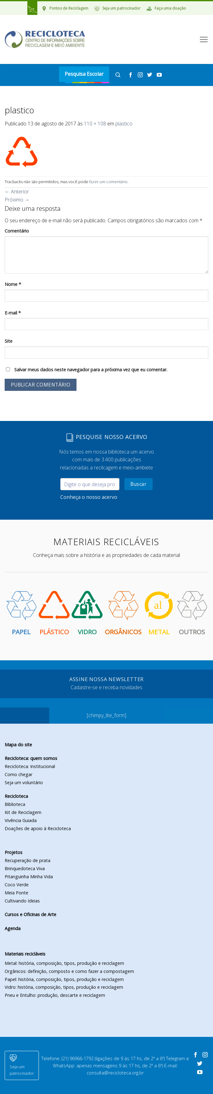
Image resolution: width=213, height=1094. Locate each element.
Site (8, 341)
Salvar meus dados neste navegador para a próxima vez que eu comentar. (90, 370)
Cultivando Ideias (22, 901)
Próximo (17, 199)
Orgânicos (123, 613)
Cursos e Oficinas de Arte (30, 914)
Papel (21, 613)
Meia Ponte (16, 893)
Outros (191, 613)
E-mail (13, 313)
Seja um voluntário (24, 782)
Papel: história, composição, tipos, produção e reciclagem (64, 979)
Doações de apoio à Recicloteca (38, 828)
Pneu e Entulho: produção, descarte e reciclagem (55, 995)
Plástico (54, 613)
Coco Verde (17, 885)
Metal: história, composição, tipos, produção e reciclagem (64, 963)
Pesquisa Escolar (84, 73)
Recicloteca (16, 796)
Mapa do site (18, 745)
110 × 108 (95, 123)
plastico (123, 123)
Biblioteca (15, 804)
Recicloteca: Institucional (30, 766)
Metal (158, 613)
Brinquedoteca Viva (25, 868)
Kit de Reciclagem (23, 812)
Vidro (87, 613)
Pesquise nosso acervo (106, 437)
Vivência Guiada (21, 820)
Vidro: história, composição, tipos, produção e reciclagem (64, 987)
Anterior (17, 191)
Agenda (13, 928)
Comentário (17, 231)
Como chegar (18, 774)
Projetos (13, 852)
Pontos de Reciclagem (68, 8)
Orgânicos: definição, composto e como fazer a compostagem (69, 971)
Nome (13, 284)
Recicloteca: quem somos (31, 758)
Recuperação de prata (27, 860)
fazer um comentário (108, 181)
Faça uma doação (170, 8)
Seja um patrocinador (121, 8)
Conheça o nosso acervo (88, 497)
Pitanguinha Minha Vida (29, 876)
